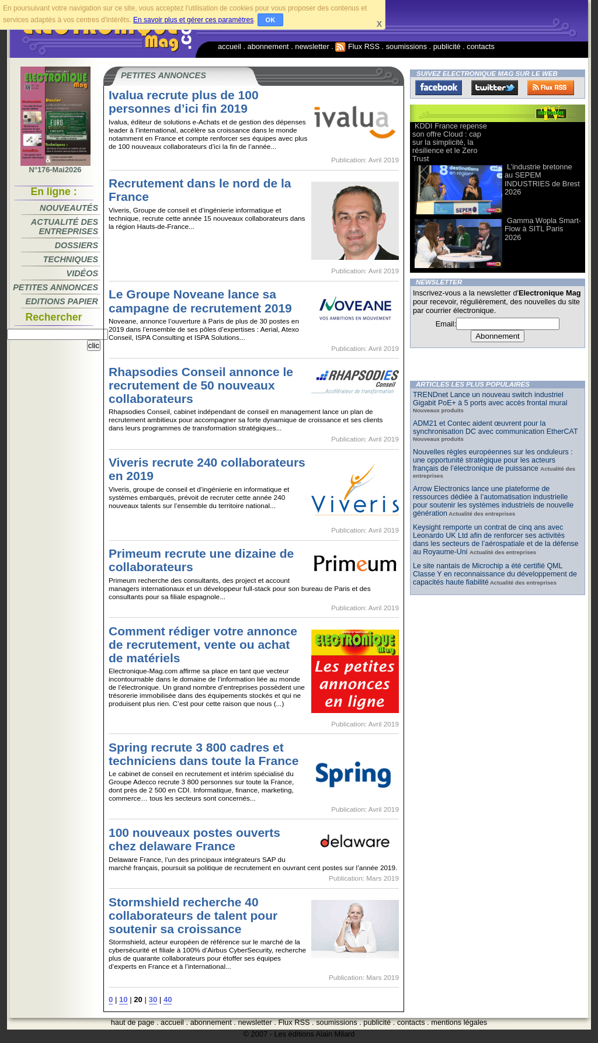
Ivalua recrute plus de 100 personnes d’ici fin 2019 (184, 101)
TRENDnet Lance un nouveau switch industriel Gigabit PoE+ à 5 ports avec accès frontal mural (490, 399)
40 (168, 999)
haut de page (133, 1022)
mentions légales (459, 1022)
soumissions (406, 46)
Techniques (70, 259)
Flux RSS (357, 46)
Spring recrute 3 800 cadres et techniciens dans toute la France (203, 753)
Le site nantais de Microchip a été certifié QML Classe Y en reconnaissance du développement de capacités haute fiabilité (495, 574)
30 (153, 999)
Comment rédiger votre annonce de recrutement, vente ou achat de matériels (203, 644)
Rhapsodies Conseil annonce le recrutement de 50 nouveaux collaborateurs (201, 385)
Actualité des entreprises (64, 226)
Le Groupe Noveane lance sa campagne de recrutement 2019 (200, 300)
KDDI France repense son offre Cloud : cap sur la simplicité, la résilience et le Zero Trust (449, 142)
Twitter (494, 87)
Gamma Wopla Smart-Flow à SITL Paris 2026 (543, 228)
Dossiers (76, 245)
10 (123, 999)
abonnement (268, 46)
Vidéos (82, 273)
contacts (481, 46)
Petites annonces (55, 287)
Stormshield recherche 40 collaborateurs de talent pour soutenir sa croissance (193, 915)
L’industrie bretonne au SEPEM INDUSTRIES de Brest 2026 (542, 179)
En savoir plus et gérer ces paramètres (193, 20)
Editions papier (62, 301)
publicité (447, 46)
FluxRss (550, 87)
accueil (229, 46)
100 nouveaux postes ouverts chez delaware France (194, 839)
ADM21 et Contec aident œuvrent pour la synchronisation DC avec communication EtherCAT (495, 427)
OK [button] (271, 19)
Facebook (438, 87)
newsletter (312, 46)
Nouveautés (69, 208)
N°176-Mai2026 (55, 166)
